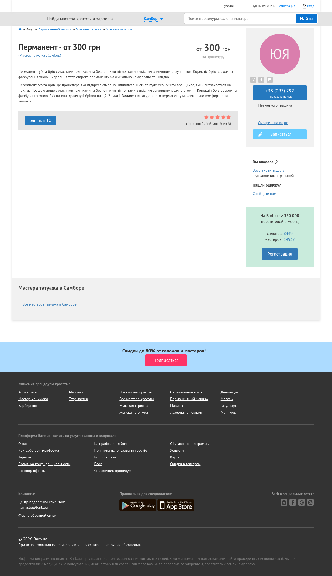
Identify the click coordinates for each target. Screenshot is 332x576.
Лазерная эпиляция (186, 412)
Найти (306, 18)
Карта (174, 457)
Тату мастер (78, 398)
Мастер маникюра (33, 398)
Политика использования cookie (120, 450)
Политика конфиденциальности (44, 463)
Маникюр (228, 412)
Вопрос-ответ (105, 457)
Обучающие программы (189, 443)
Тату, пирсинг (231, 405)
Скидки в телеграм (185, 463)
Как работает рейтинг (112, 443)
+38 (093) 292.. (281, 93)
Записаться (275, 134)
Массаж (227, 398)
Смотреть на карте (273, 122)
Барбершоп (27, 405)
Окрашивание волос (186, 392)
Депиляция (230, 392)
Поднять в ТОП (40, 120)
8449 (288, 233)
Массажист (78, 392)
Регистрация (286, 6)
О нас (22, 443)
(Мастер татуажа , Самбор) (39, 55)
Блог (98, 463)
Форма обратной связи (37, 515)
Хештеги (177, 450)
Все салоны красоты (136, 392)
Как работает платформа (38, 450)
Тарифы (24, 457)
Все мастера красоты (136, 398)
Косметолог (27, 392)
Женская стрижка (133, 412)
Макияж (176, 405)
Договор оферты (32, 470)
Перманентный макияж (189, 398)
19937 (289, 239)
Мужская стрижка (133, 405)
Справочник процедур (112, 470)
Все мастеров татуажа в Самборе (49, 304)
